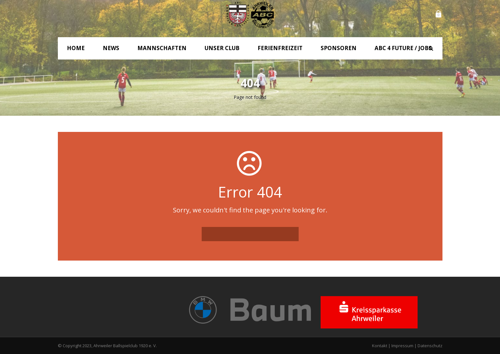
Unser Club (222, 48)
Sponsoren (338, 48)
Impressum (402, 346)
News (111, 48)
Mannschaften (161, 48)
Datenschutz (430, 346)
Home (76, 48)
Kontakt (379, 346)
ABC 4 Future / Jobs (403, 48)
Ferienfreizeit (280, 48)
